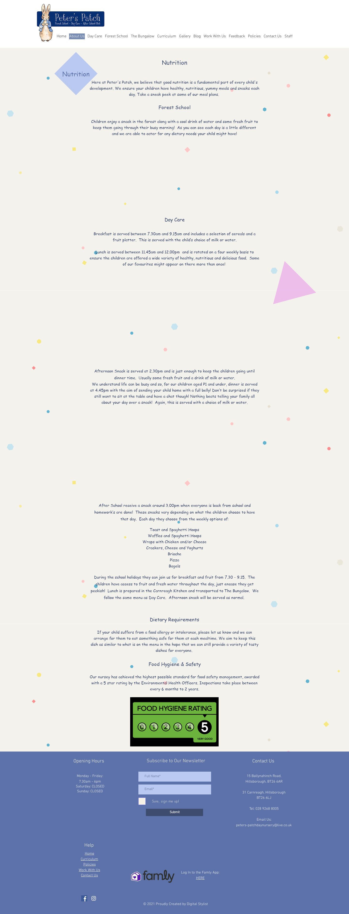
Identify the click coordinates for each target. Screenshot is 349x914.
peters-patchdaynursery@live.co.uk (264, 825)
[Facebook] (84, 898)
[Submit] (174, 812)
